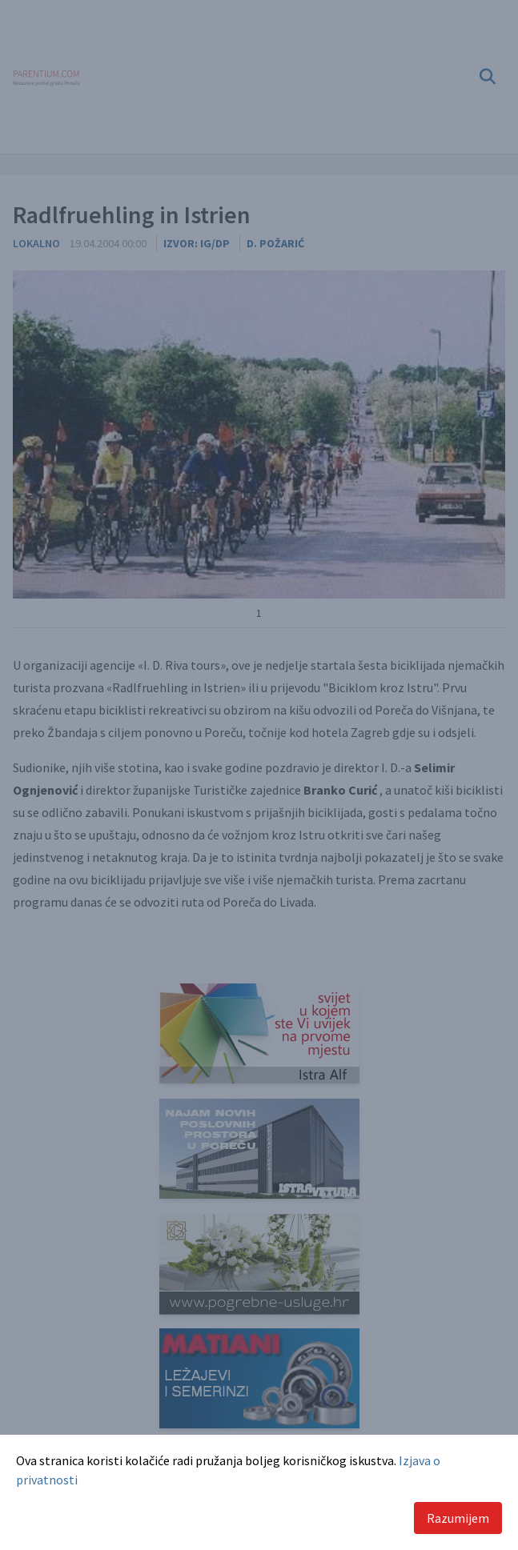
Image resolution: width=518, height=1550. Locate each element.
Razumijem (458, 1518)
